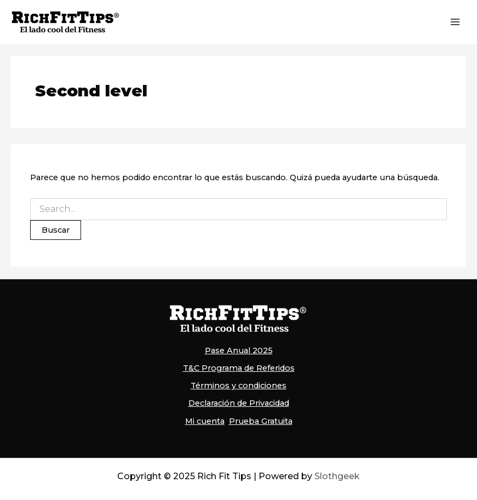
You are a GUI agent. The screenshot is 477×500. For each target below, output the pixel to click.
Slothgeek (337, 476)
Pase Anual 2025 (239, 350)
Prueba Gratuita (260, 421)
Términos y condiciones (238, 385)
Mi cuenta (205, 421)
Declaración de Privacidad (238, 403)
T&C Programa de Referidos (239, 368)
